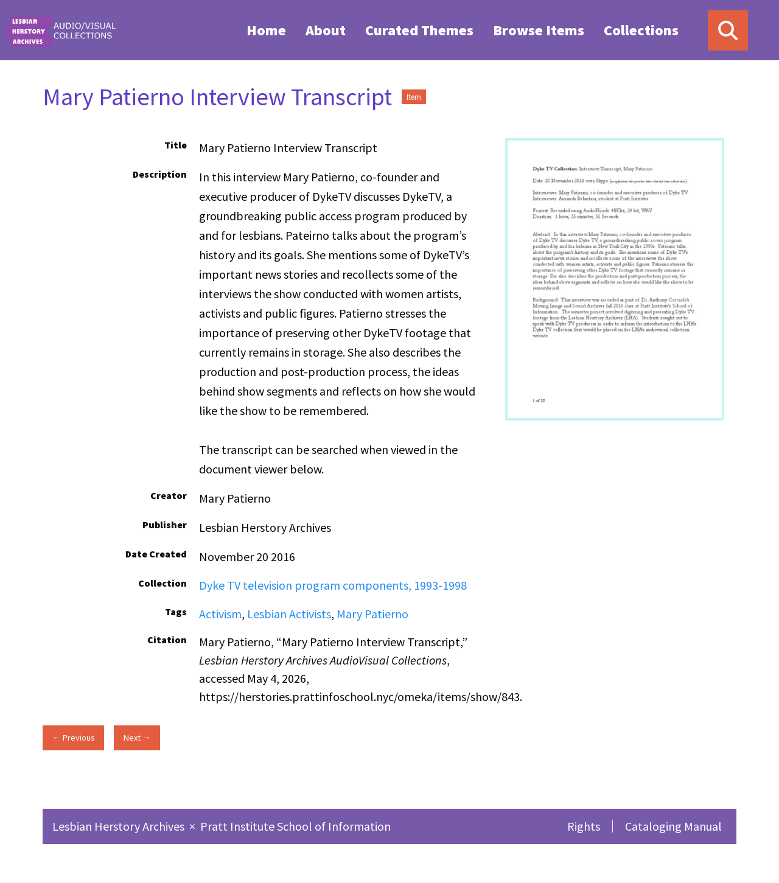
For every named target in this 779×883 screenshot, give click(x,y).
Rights (583, 826)
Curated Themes (419, 30)
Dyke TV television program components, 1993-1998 (333, 585)
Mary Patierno (372, 613)
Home (266, 30)
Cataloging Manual (673, 826)
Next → (137, 737)
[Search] (728, 30)
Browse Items (538, 30)
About (326, 30)
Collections (641, 30)
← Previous (73, 737)
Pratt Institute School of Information (295, 826)
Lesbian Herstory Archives (119, 826)
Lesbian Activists (289, 613)
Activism (220, 613)
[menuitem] (266, 30)
